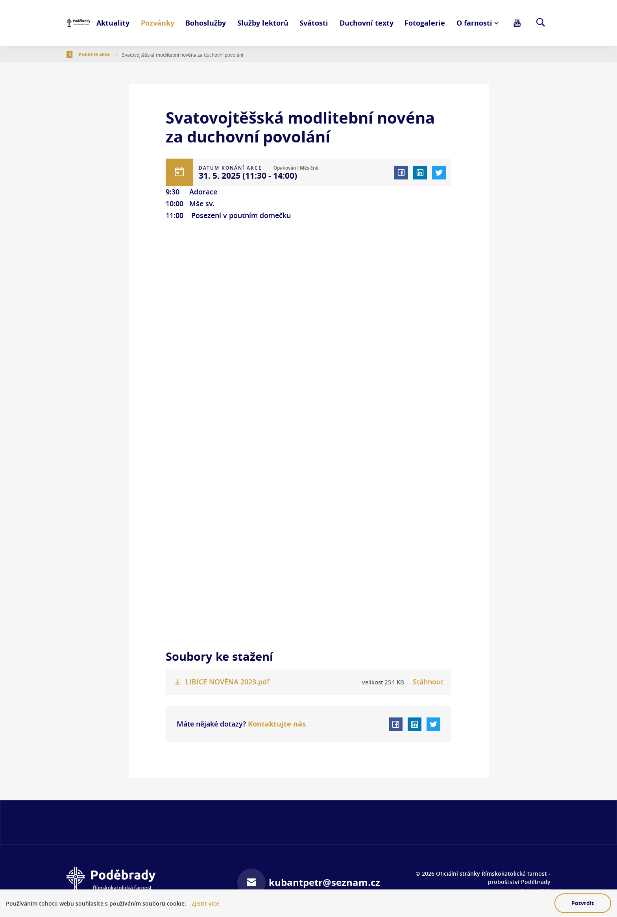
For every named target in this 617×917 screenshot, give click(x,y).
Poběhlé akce (140, 54)
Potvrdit (582, 903)
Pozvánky (157, 23)
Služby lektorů (262, 23)
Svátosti (313, 23)
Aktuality (112, 23)
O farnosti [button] (474, 23)
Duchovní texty (366, 23)
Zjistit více (205, 903)
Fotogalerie (425, 23)
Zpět (77, 54)
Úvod (106, 54)
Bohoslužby (205, 23)
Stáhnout (428, 681)
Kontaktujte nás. (277, 723)
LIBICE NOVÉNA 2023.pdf (227, 681)
